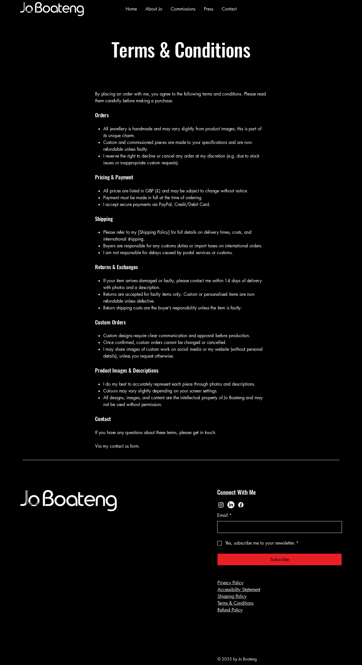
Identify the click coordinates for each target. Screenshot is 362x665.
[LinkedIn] (230, 504)
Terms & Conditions (235, 603)
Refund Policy (230, 610)
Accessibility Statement (238, 589)
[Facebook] (240, 504)
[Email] (277, 527)
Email (224, 515)
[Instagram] (221, 504)
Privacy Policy (230, 583)
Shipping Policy (232, 596)
